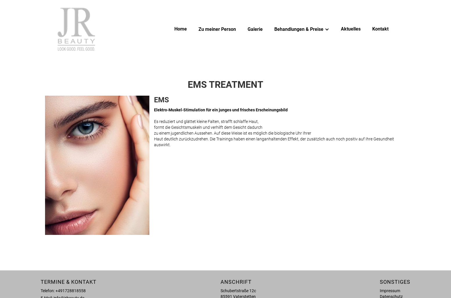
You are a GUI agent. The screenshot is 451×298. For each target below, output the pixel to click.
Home (180, 29)
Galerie (255, 29)
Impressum (390, 290)
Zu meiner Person (217, 29)
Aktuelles (351, 29)
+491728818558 (71, 290)
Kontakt (380, 29)
